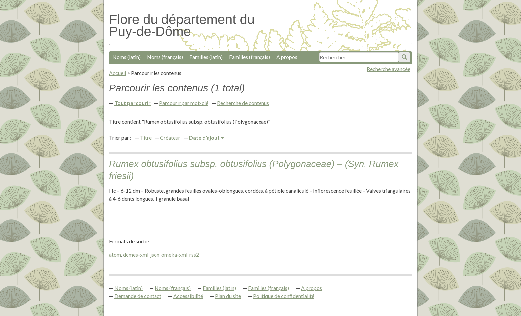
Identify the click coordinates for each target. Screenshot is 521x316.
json (154, 254)
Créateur (170, 137)
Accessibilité (188, 296)
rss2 (194, 254)
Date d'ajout (205, 137)
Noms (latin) (126, 57)
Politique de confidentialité (283, 296)
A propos (286, 57)
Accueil (117, 73)
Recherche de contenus (243, 103)
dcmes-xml (135, 254)
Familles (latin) (206, 57)
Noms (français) (165, 57)
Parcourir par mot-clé (183, 103)
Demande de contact (137, 296)
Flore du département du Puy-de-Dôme (182, 25)
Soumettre (404, 57)
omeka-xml (174, 254)
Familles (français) (249, 57)
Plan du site (228, 296)
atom (115, 254)
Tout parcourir (132, 103)
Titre (146, 137)
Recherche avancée (388, 69)
